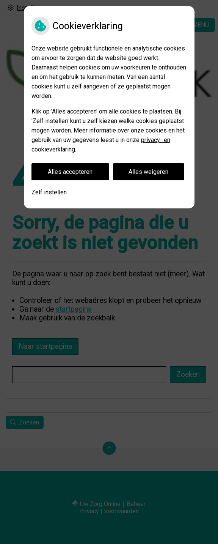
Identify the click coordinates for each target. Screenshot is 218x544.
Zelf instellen (49, 192)
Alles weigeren (148, 171)
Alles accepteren (70, 171)
